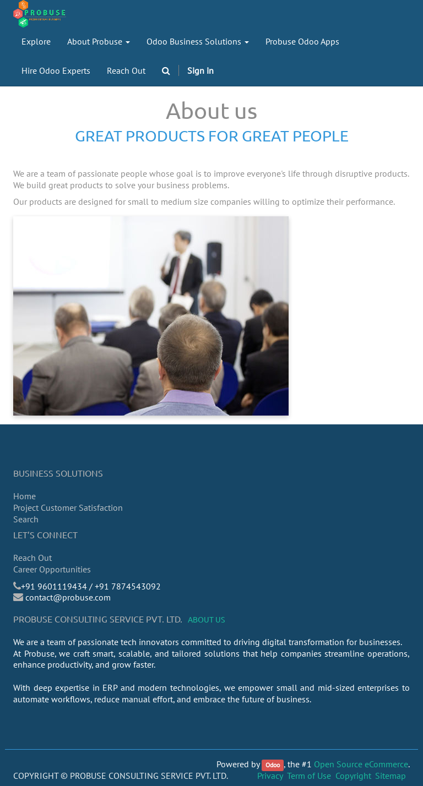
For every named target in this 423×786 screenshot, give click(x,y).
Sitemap (390, 775)
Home (24, 495)
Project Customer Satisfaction (68, 507)
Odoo (272, 765)
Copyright (353, 775)
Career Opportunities (52, 569)
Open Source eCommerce (361, 763)
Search (26, 519)
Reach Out (32, 557)
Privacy (270, 775)
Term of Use (309, 775)
